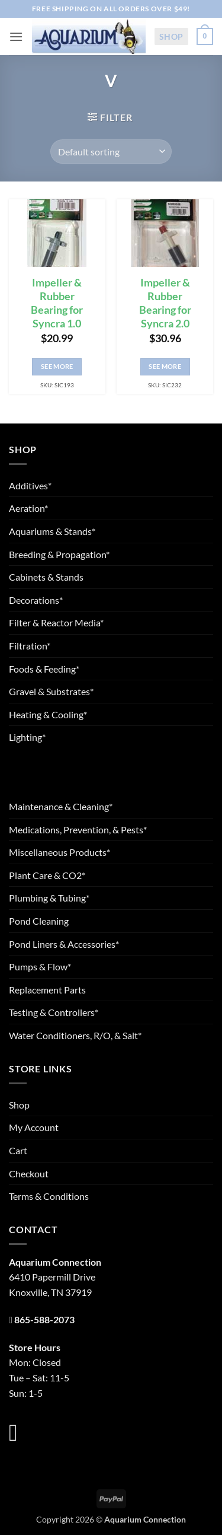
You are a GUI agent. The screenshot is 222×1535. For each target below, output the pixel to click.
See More (57, 366)
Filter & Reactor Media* (56, 622)
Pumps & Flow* (40, 966)
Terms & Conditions (49, 1196)
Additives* (30, 485)
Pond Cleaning (39, 920)
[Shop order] (111, 151)
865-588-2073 (44, 1319)
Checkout (29, 1173)
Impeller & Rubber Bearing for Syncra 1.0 (57, 303)
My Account (34, 1127)
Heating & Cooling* (48, 714)
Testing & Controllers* (53, 1012)
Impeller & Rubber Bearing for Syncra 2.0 (165, 303)
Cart (18, 1150)
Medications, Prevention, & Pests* (78, 829)
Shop (171, 36)
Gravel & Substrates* (51, 691)
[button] (16, 36)
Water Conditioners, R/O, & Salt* (75, 1035)
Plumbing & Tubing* (49, 897)
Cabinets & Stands (46, 576)
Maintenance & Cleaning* (60, 806)
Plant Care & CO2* (47, 875)
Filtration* (29, 645)
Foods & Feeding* (44, 668)
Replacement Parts (47, 989)
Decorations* (36, 600)
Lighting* (27, 737)
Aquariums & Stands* (52, 531)
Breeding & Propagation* (59, 554)
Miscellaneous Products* (59, 852)
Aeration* (28, 508)
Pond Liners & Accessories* (64, 944)
